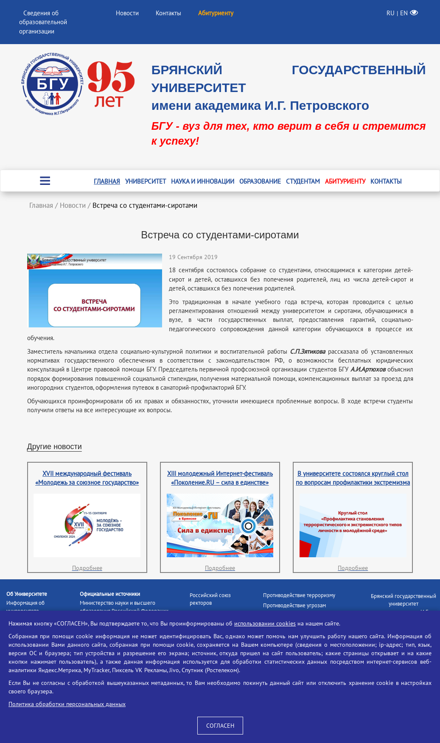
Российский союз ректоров (210, 599)
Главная (107, 181)
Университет (145, 181)
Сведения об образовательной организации (43, 22)
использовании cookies (265, 623)
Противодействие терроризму (299, 595)
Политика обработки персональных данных (67, 704)
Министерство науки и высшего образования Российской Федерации (124, 607)
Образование (260, 181)
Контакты (168, 13)
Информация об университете (25, 607)
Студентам (303, 181)
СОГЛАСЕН (220, 725)
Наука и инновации (202, 181)
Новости (127, 13)
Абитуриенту (345, 181)
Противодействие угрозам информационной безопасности (301, 609)
